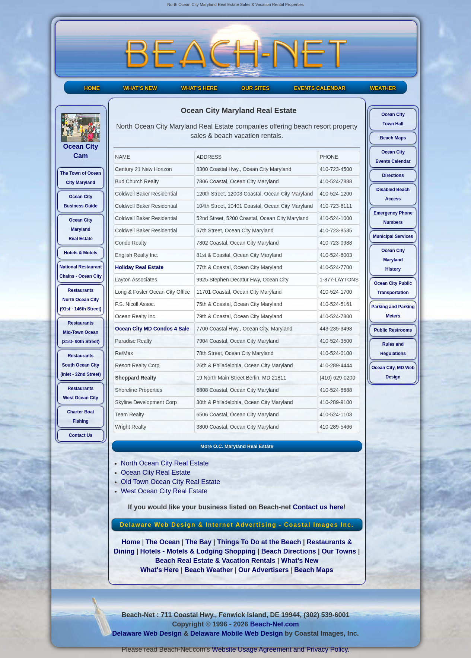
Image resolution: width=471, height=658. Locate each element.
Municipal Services (393, 236)
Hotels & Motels (80, 252)
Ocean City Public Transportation (393, 288)
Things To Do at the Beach (259, 542)
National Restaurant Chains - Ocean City (81, 271)
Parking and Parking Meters (392, 311)
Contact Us (80, 435)
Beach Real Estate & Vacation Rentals (215, 560)
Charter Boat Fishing (80, 416)
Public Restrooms (393, 330)
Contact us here (318, 507)
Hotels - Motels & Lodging (181, 551)
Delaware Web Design (147, 633)
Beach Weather (208, 570)
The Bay (198, 542)
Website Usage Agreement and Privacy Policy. (281, 649)
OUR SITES (255, 88)
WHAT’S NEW (140, 88)
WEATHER (383, 88)
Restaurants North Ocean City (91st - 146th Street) (80, 300)
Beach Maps (393, 138)
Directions (393, 175)
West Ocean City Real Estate (164, 491)
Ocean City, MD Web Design (393, 372)
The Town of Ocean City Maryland (80, 178)
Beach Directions (288, 551)
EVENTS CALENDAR (319, 88)
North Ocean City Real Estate (165, 463)
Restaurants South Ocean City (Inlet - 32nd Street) (80, 365)
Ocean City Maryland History (393, 260)
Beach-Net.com (274, 624)
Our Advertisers (263, 570)
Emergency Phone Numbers (393, 217)
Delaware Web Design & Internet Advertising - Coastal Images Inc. (237, 525)
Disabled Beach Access (393, 194)
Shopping (240, 551)
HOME (92, 88)
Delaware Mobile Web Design (236, 633)
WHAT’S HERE (199, 88)
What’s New (299, 560)
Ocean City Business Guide (81, 201)
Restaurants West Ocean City (80, 393)
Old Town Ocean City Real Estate (170, 482)
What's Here (159, 570)
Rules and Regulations (393, 349)
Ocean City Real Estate (156, 472)
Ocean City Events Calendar (392, 156)
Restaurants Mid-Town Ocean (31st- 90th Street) (80, 332)
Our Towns (339, 551)
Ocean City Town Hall (393, 119)
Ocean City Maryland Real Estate (81, 229)
